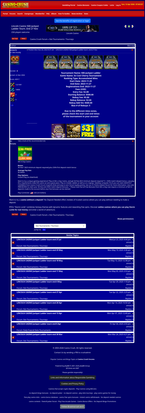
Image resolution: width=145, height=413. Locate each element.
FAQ (47, 14)
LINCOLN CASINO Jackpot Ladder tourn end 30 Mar (40, 334)
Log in (118, 5)
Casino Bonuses (83, 5)
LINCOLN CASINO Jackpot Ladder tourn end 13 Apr (39, 313)
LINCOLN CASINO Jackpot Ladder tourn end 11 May (40, 271)
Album (53, 14)
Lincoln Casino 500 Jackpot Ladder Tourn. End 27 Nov (25, 27)
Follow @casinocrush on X (72, 406)
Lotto (112, 5)
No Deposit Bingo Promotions (105, 401)
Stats (86, 14)
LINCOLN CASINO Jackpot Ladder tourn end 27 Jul (39, 239)
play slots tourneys (86, 393)
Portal (5, 14)
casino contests (34, 401)
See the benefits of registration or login (72, 20)
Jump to (37, 229)
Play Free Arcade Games (67, 401)
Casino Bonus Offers (85, 401)
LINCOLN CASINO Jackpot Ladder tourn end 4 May (39, 281)
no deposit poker (56, 393)
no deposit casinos (71, 393)
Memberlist (39, 14)
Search (20, 14)
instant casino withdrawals (90, 397)
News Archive (77, 14)
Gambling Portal (68, 5)
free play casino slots (32, 397)
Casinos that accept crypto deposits (61, 389)
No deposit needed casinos (111, 397)
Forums (12, 14)
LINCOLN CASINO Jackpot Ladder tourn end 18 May (40, 260)
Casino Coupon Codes (99, 5)
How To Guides (64, 14)
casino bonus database (49, 397)
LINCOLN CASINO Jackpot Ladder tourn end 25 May (40, 250)
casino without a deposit (32, 200)
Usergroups (29, 14)
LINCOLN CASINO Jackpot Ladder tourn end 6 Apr (39, 324)
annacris (13, 50)
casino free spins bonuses (68, 397)
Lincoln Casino (72, 33)
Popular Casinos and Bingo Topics (63, 359)
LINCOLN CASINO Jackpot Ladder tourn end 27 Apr (39, 292)
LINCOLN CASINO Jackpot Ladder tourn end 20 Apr (39, 303)
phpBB (66, 366)
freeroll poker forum (49, 401)
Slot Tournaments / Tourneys (61, 39)
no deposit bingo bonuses (38, 393)
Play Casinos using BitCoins (86, 389)
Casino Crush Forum (38, 39)
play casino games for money (105, 393)
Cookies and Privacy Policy (72, 383)
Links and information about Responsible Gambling (72, 377)
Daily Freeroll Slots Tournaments (37, 330)
